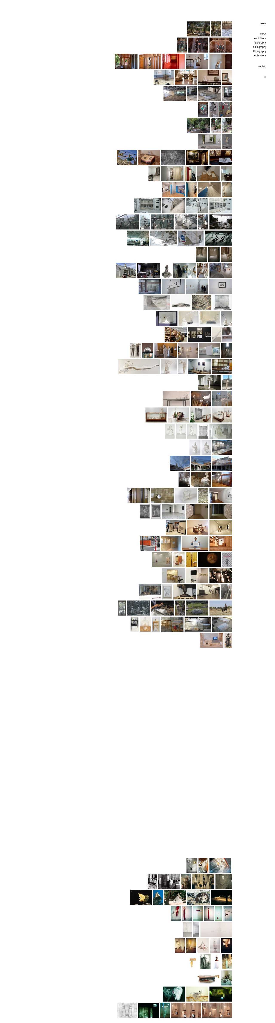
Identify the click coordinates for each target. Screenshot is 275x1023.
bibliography (259, 46)
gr (265, 76)
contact (262, 66)
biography (260, 42)
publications (259, 55)
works (263, 34)
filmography (259, 51)
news (263, 23)
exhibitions (260, 38)
